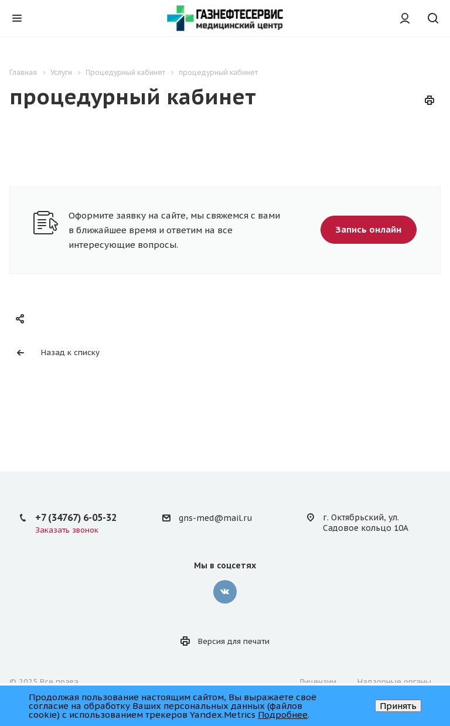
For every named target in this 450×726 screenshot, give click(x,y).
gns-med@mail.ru (215, 518)
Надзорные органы (394, 682)
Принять (398, 705)
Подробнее (283, 714)
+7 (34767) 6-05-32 (76, 517)
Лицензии (317, 682)
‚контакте (225, 592)
